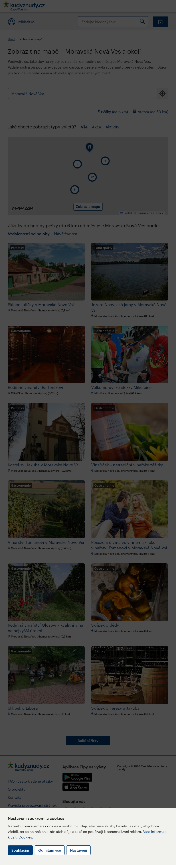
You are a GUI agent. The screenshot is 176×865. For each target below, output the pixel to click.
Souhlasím (20, 850)
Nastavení (78, 850)
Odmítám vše (49, 850)
